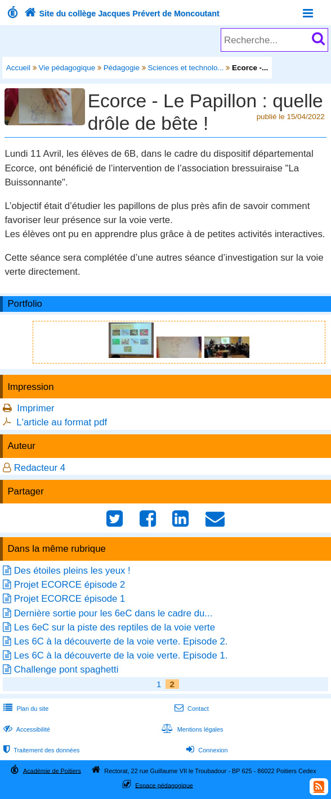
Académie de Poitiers (52, 770)
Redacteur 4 (39, 467)
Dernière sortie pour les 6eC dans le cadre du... (113, 613)
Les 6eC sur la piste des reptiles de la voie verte (114, 627)
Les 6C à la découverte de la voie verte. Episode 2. (121, 641)
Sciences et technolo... (185, 67)
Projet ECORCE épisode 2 (70, 584)
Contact (190, 708)
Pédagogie (122, 67)
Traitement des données (40, 750)
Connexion (205, 750)
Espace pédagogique (164, 785)
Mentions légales (191, 729)
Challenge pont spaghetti (66, 669)
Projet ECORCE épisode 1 (70, 598)
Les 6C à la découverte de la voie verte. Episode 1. (121, 655)
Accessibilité (25, 729)
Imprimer (35, 408)
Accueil (18, 67)
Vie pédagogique (67, 67)
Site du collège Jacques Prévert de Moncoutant (121, 13)
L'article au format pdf (61, 422)
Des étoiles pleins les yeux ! (72, 570)
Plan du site (24, 708)
